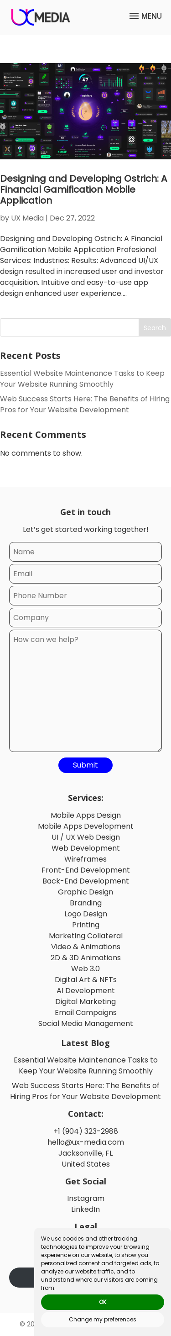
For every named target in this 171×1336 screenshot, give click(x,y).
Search (155, 327)
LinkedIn (85, 1209)
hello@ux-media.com (85, 1142)
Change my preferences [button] (102, 1319)
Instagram (85, 1198)
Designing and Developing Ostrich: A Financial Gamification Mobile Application (83, 189)
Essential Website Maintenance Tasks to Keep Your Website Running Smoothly (82, 378)
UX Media (27, 218)
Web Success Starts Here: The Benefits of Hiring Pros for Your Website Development (85, 404)
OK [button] (102, 1302)
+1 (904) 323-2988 (85, 1131)
